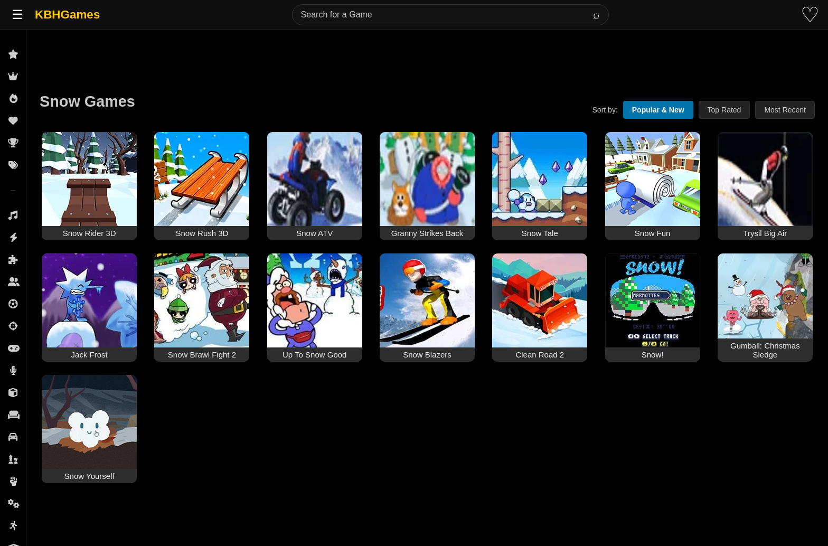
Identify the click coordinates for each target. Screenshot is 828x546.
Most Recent (785, 110)
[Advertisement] (427, 54)
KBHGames (67, 14)
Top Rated (724, 110)
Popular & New (658, 110)
